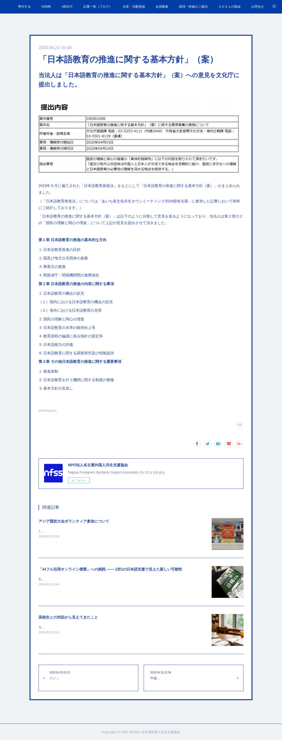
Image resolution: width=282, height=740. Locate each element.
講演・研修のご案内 (193, 6)
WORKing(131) (48, 410)
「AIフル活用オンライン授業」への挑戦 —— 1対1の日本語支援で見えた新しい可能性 (110, 569)
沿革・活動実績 (134, 6)
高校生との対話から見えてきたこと (68, 617)
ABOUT (67, 6)
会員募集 (162, 6)
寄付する (24, 6)
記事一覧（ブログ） (97, 6)
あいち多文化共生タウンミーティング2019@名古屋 (145, 201)
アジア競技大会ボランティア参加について (74, 521)
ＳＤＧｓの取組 (229, 6)
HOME (46, 6)
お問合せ (257, 6)
